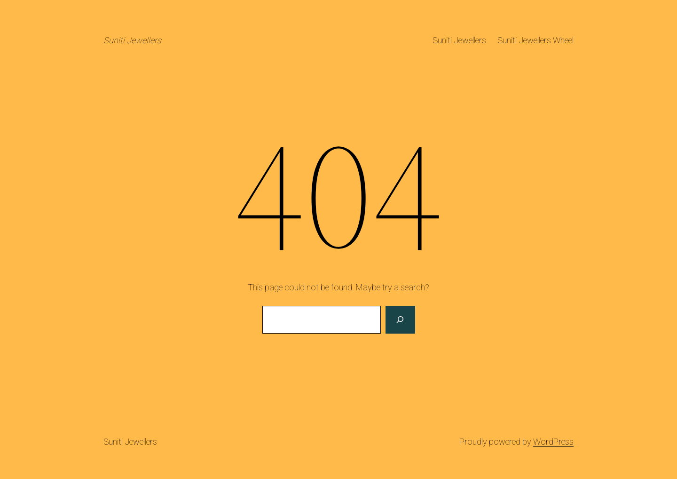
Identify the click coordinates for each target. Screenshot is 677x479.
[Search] (400, 320)
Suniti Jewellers (132, 40)
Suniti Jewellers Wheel (535, 40)
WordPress (553, 442)
